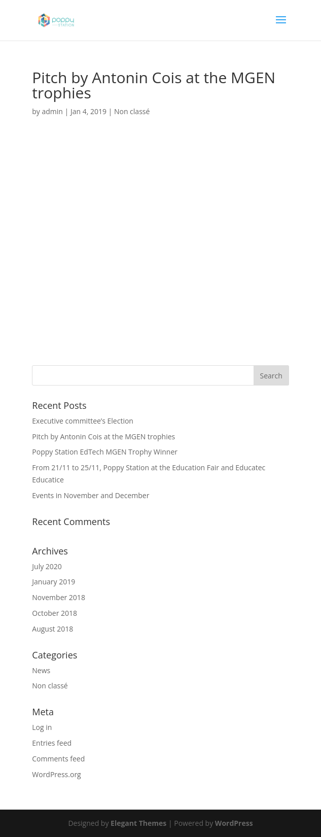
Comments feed (58, 758)
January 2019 (53, 581)
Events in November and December (90, 495)
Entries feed (52, 743)
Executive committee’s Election (82, 421)
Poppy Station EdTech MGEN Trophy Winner (104, 452)
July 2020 (47, 566)
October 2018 (54, 613)
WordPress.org (56, 774)
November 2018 (58, 597)
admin (52, 111)
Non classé (132, 111)
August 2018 (52, 629)
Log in (42, 727)
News (41, 670)
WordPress (234, 823)
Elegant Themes (138, 823)
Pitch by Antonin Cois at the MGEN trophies (103, 436)
